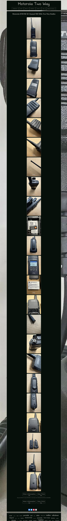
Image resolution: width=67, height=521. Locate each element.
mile (34, 515)
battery (22, 518)
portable (26, 515)
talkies (16, 518)
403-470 (21, 515)
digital (11, 518)
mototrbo (40, 518)
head (17, 515)
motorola (28, 517)
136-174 (43, 515)
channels (34, 518)
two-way (47, 518)
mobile (10, 515)
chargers (14, 515)
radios (48, 515)
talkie (38, 515)
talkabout (55, 515)
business (53, 518)
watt (31, 515)
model (57, 518)
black (18, 518)
